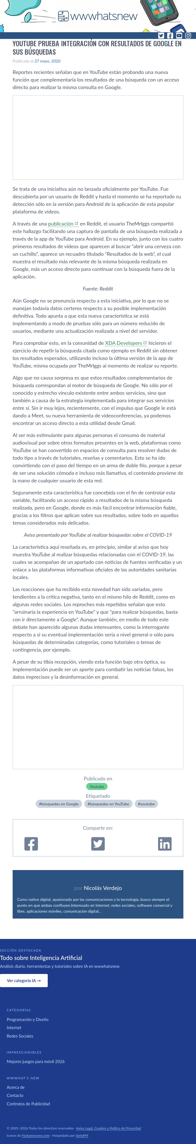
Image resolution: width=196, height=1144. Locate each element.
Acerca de (16, 1087)
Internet (14, 1027)
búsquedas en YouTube (109, 803)
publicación (60, 223)
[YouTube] (179, 35)
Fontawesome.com (36, 1135)
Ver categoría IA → (24, 980)
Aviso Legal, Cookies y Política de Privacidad (108, 1128)
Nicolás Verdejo (103, 887)
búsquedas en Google (60, 803)
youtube (147, 803)
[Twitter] (161, 35)
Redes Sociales (20, 1035)
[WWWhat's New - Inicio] (98, 16)
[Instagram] (188, 35)
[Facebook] (170, 35)
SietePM (82, 1135)
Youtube (97, 786)
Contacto (15, 1095)
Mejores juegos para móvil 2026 (36, 1061)
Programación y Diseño (28, 1019)
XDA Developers (123, 343)
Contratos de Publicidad (28, 1103)
